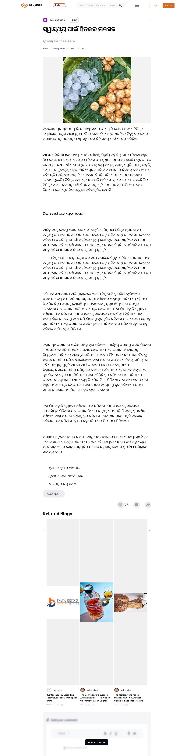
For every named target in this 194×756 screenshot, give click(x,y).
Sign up (168, 5)
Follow (74, 20)
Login (155, 5)
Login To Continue (96, 742)
